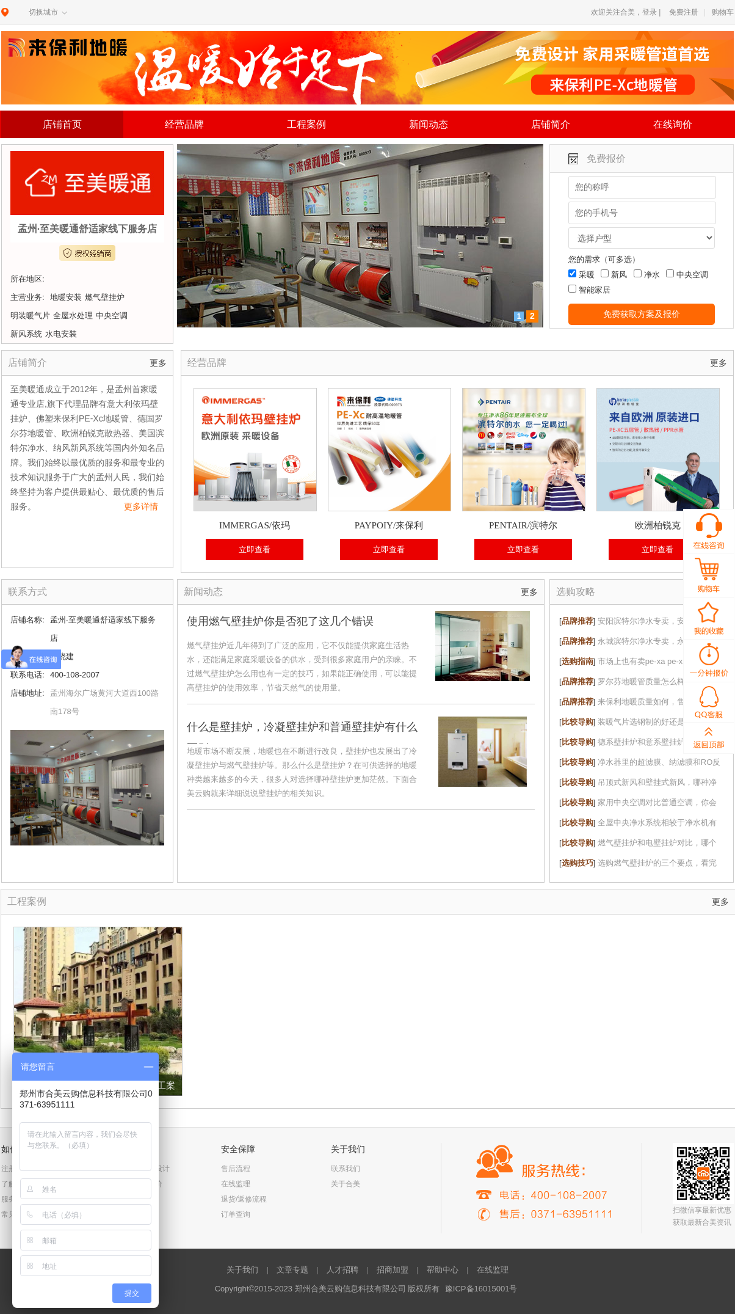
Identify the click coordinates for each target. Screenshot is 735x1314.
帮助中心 (442, 1269)
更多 (158, 363)
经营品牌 (184, 124)
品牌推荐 (577, 621)
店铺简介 (550, 124)
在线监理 (235, 1184)
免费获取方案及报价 (641, 314)
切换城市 (43, 12)
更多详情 (141, 506)
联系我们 (345, 1168)
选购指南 (577, 661)
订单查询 (235, 1214)
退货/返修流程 (244, 1199)
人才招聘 (342, 1269)
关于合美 (345, 1184)
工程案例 (306, 124)
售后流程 (235, 1168)
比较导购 (577, 721)
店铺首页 (62, 124)
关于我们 (242, 1269)
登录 (649, 12)
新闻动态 (428, 124)
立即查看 (254, 549)
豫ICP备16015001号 (481, 1288)
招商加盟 (392, 1269)
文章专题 (292, 1269)
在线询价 (672, 124)
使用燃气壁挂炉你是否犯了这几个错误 (280, 621)
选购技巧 (577, 862)
